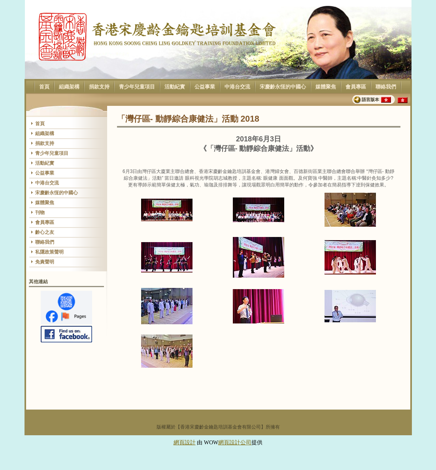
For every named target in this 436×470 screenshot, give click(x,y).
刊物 (40, 212)
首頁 (44, 87)
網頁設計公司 (234, 443)
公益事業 (204, 87)
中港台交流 (237, 87)
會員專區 (355, 87)
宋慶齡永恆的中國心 (282, 87)
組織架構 (69, 87)
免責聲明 (44, 262)
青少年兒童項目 (137, 87)
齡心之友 (44, 232)
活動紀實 (174, 87)
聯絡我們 (385, 87)
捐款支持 (99, 87)
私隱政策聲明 (49, 252)
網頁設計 (185, 443)
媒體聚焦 (325, 87)
